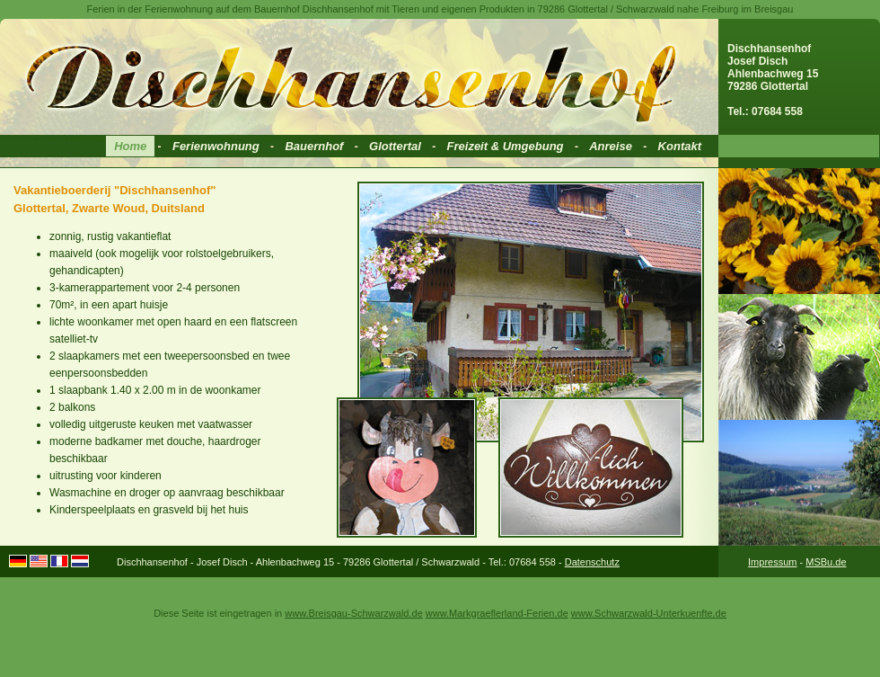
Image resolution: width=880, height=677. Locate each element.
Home (130, 146)
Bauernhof (314, 146)
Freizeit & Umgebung (505, 146)
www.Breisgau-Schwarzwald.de (353, 613)
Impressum (772, 562)
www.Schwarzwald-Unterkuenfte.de (648, 613)
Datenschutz (592, 562)
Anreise (610, 146)
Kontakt (679, 146)
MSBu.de (825, 562)
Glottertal (395, 146)
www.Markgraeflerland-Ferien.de (497, 613)
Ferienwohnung (216, 146)
